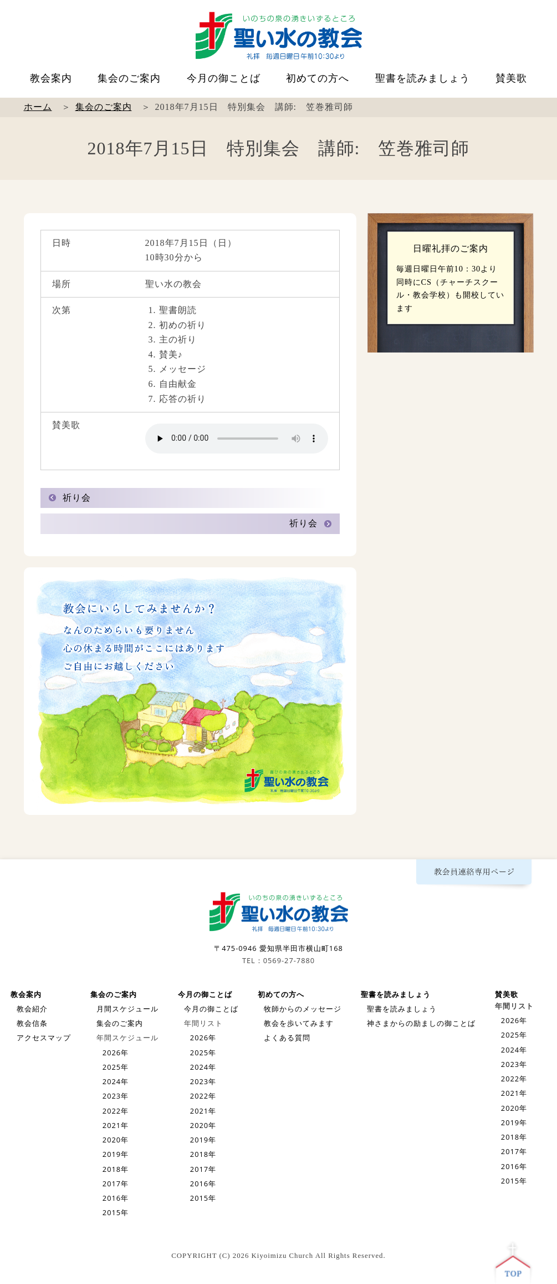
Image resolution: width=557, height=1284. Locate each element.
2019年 (116, 1154)
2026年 (116, 1053)
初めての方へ (317, 78)
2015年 (116, 1212)
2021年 (116, 1125)
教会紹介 (32, 1009)
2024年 (116, 1081)
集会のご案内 (129, 78)
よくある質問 (287, 1038)
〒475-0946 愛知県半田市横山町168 (278, 948)
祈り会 (77, 497)
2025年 (116, 1067)
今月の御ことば (223, 78)
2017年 (116, 1184)
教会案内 (51, 78)
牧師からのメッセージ (302, 1009)
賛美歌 (511, 78)
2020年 (116, 1140)
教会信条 (32, 1023)
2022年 (116, 1111)
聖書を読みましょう (422, 78)
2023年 (116, 1096)
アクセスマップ (44, 1038)
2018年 (116, 1169)
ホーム (38, 107)
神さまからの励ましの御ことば (421, 1023)
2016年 (116, 1198)
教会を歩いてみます (299, 1023)
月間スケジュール (127, 1009)
